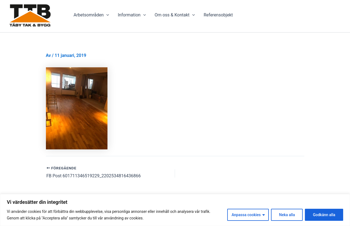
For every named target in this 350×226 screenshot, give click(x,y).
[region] (175, 210)
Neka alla (287, 215)
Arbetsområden (91, 15)
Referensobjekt (218, 15)
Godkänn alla (324, 215)
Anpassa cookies (246, 215)
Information (132, 15)
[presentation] (106, 15)
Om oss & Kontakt (174, 15)
